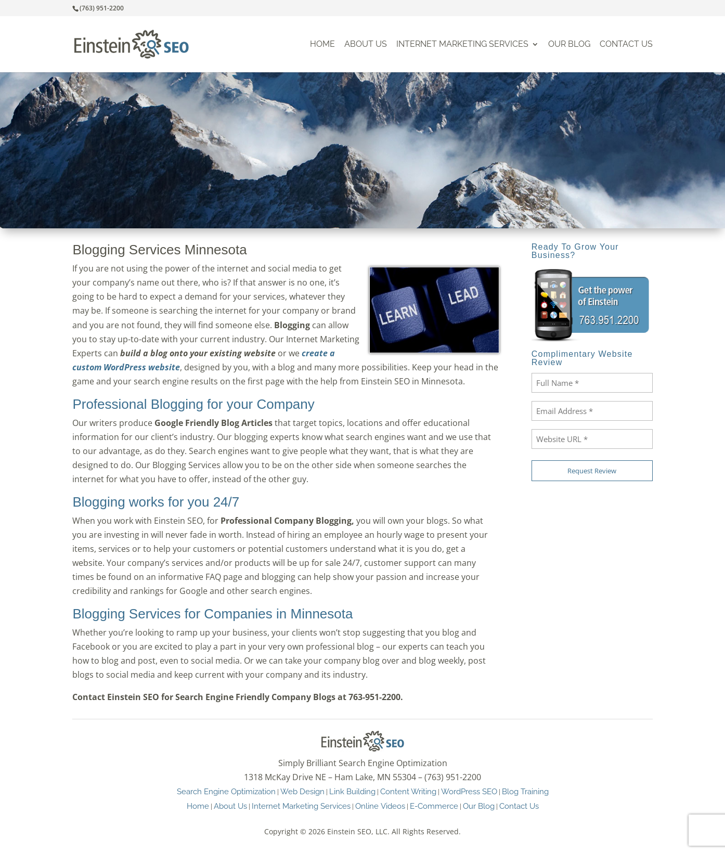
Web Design (302, 791)
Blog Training (525, 791)
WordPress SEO (469, 791)
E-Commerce (434, 806)
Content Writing (408, 791)
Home (322, 44)
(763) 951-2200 (102, 8)
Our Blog (569, 44)
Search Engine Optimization (226, 791)
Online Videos (380, 806)
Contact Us (626, 44)
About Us (365, 44)
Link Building (352, 791)
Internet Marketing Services (462, 44)
